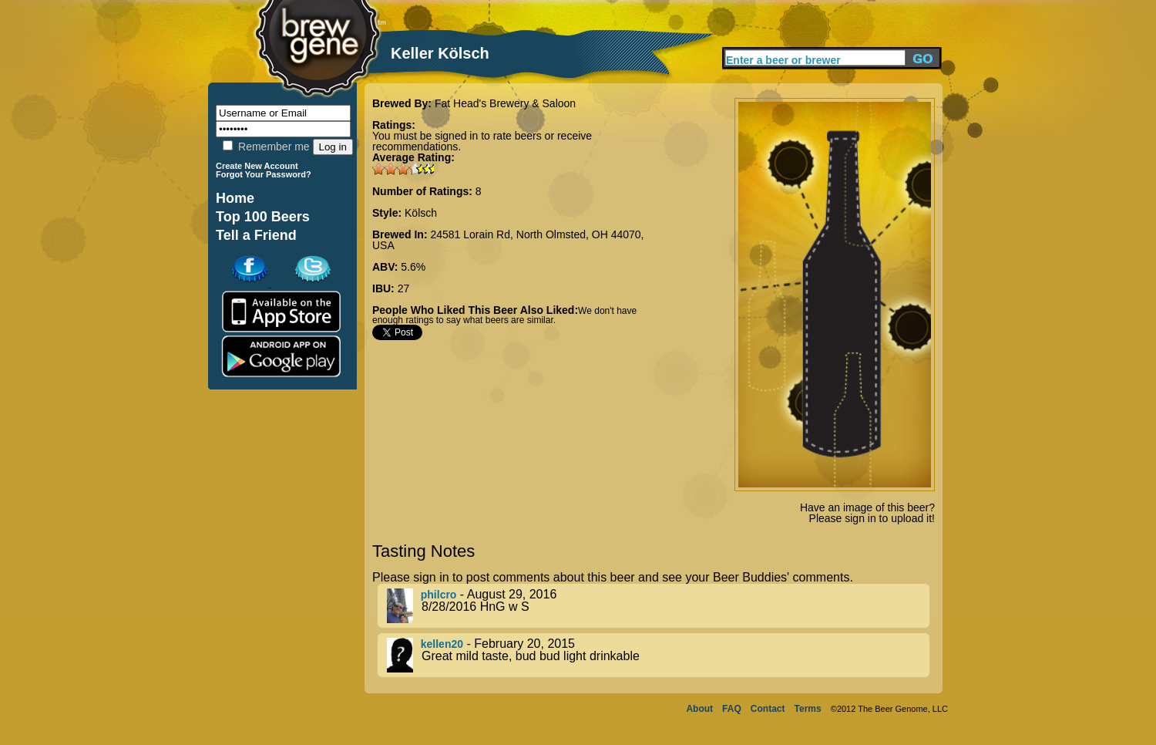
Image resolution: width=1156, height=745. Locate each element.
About (699, 708)
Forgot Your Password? (263, 174)
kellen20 (442, 644)
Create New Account (257, 165)
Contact (768, 708)
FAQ (731, 708)
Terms (808, 708)
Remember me (266, 146)
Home (235, 198)
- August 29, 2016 (658, 605)
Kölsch (421, 213)
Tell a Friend (256, 235)
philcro (439, 594)
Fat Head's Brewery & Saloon (505, 103)
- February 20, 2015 (658, 655)
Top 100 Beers (263, 216)
